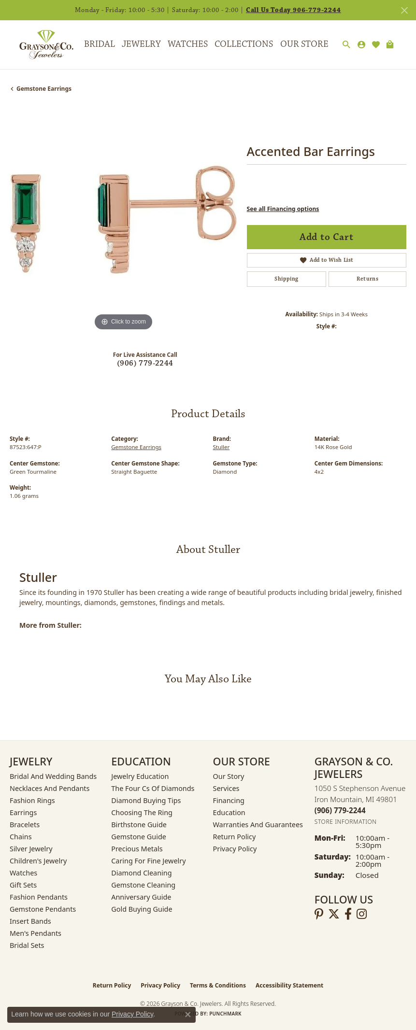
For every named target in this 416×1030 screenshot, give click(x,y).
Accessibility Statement (289, 985)
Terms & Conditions (218, 985)
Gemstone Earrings (44, 89)
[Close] (404, 10)
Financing (228, 800)
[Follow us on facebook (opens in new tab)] (348, 914)
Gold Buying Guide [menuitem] (141, 909)
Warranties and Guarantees (258, 824)
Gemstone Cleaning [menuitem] (143, 884)
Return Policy (234, 836)
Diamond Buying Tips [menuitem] (146, 800)
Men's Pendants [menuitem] (35, 933)
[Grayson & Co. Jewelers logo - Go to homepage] (39, 44)
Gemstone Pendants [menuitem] (43, 909)
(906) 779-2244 (145, 363)
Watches (188, 44)
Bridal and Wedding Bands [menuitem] (53, 776)
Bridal (99, 44)
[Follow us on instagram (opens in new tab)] (362, 914)
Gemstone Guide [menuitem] (138, 836)
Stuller (221, 447)
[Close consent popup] (188, 1014)
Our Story (228, 776)
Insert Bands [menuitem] (30, 921)
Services (226, 788)
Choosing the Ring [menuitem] (141, 812)
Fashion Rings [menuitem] (32, 800)
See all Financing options (283, 209)
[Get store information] (346, 822)
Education (229, 812)
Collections (244, 44)
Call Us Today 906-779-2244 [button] (293, 10)
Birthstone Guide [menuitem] (139, 824)
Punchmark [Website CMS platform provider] (225, 1013)
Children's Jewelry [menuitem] (38, 860)
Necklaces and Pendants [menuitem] (49, 788)
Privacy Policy (235, 848)
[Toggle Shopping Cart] (389, 44)
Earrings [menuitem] (23, 812)
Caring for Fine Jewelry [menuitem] (148, 860)
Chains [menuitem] (21, 836)
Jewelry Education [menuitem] (140, 776)
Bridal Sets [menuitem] (27, 945)
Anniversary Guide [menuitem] (141, 897)
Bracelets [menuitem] (25, 824)
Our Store (304, 44)
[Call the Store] (340, 810)
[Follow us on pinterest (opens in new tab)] (319, 914)
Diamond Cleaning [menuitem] (141, 872)
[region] (123, 219)
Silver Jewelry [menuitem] (31, 848)
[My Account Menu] (361, 44)
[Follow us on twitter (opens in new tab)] (334, 914)
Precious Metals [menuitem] (136, 848)
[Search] (346, 45)
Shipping (286, 278)
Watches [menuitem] (23, 872)
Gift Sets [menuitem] (23, 884)
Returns (367, 278)
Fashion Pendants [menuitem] (39, 897)
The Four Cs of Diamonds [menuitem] (152, 788)
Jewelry (141, 44)
